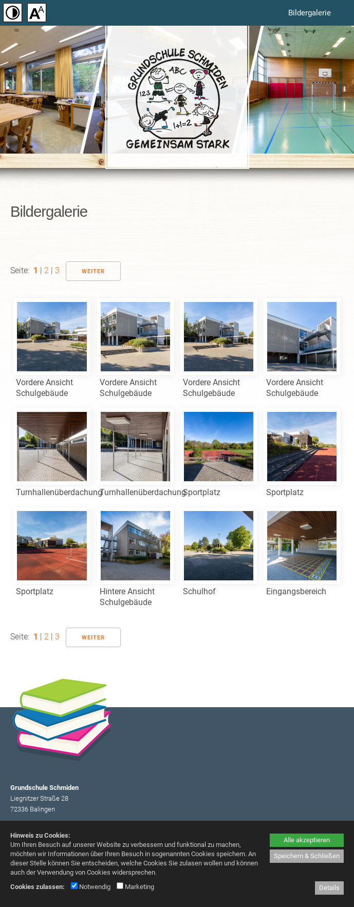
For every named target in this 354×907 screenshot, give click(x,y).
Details (329, 888)
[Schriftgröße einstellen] (36, 13)
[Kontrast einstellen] (12, 13)
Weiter (93, 271)
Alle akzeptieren (307, 840)
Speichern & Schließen (307, 856)
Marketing (135, 887)
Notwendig (90, 887)
